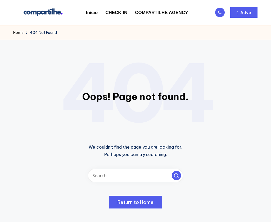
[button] (244, 12)
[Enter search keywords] (135, 175)
